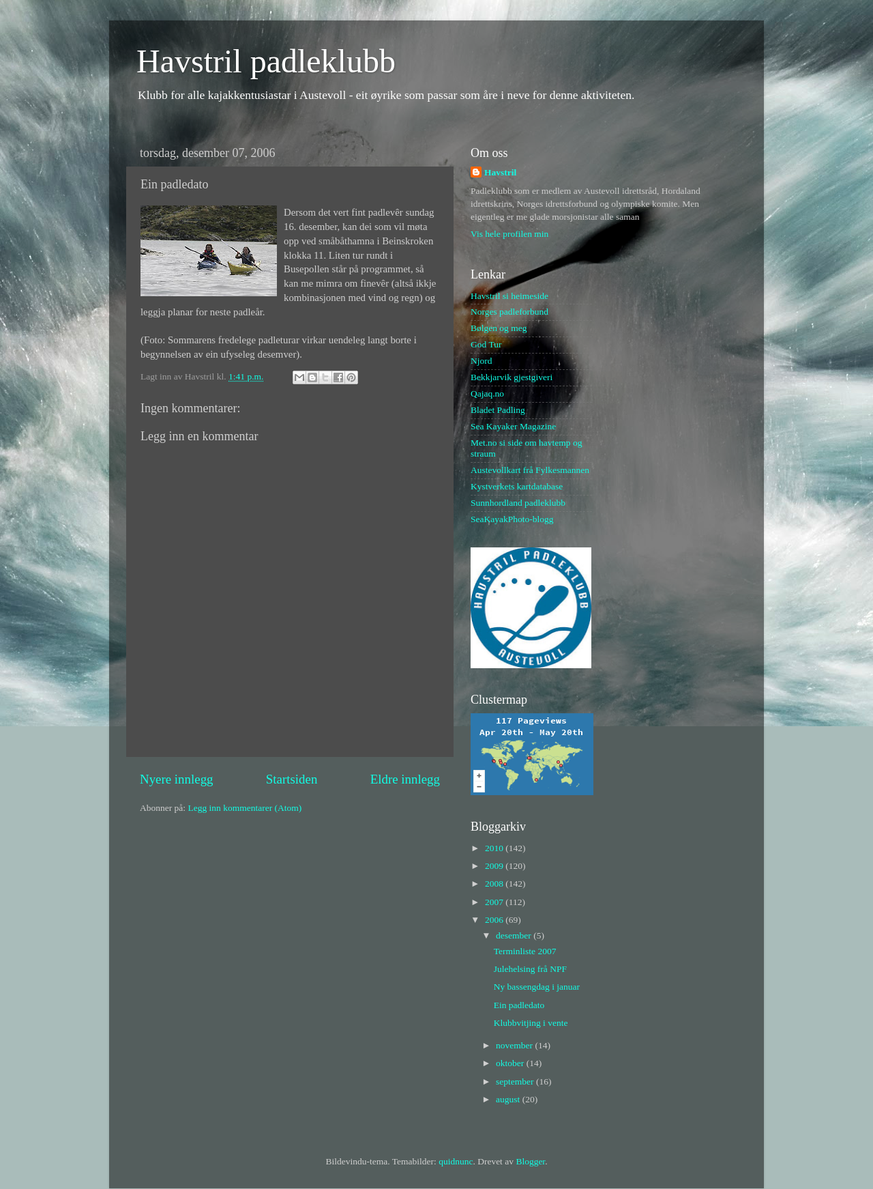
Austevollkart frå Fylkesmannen (530, 470)
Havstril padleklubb (266, 61)
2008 (495, 883)
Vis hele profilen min (509, 234)
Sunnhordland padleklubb (518, 503)
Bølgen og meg (499, 328)
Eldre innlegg (405, 779)
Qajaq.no (487, 393)
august (509, 1099)
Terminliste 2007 (525, 951)
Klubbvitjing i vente (531, 1023)
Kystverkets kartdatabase (517, 486)
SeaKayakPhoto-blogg (512, 519)
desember (514, 935)
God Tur (486, 344)
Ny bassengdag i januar (537, 987)
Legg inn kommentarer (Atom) (244, 808)
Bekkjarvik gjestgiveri (511, 377)
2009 (495, 866)
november (515, 1045)
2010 (495, 848)
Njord (481, 361)
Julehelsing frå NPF (530, 969)
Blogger (530, 1161)
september (516, 1081)
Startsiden (292, 779)
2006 (495, 920)
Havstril (500, 172)
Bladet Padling (498, 410)
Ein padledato (519, 1005)
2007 (495, 902)
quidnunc (456, 1161)
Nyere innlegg (176, 779)
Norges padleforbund (509, 311)
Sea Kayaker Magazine (513, 426)
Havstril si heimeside (509, 296)
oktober (511, 1063)
